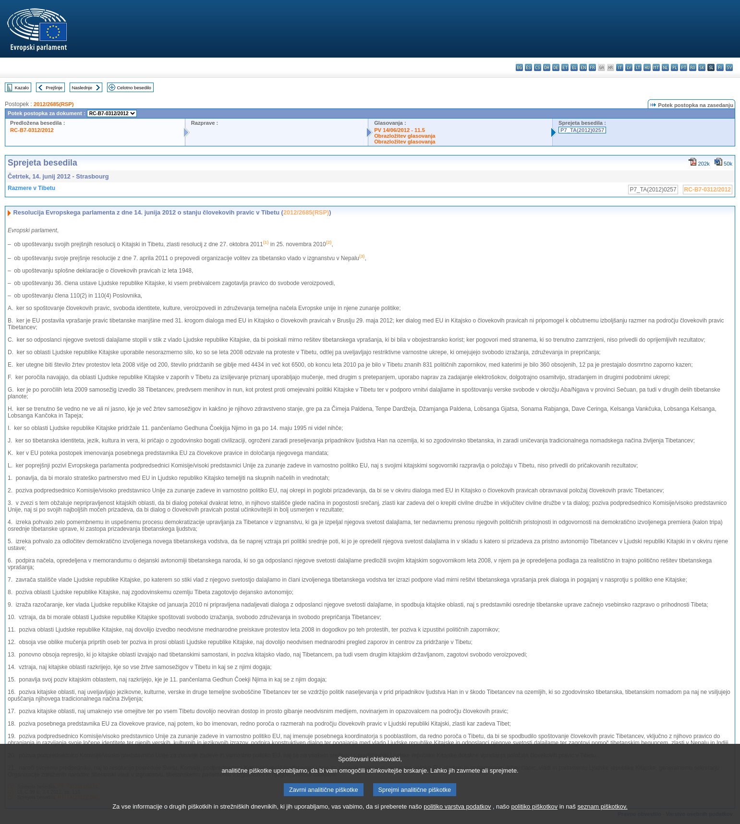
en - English (583, 67)
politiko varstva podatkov (457, 813)
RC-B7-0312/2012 (32, 130)
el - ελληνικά (574, 67)
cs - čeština (537, 67)
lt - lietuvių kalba (638, 67)
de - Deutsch (555, 67)
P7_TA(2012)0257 (582, 130)
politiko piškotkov (534, 813)
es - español (528, 67)
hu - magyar (647, 67)
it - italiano (619, 67)
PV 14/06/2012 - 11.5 (399, 130)
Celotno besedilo (134, 87)
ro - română (692, 67)
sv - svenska (729, 67)
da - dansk (546, 67)
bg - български (519, 67)
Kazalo (22, 87)
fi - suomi (720, 67)
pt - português (683, 67)
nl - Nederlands (665, 67)
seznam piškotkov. (602, 813)
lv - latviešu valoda (628, 67)
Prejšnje (54, 87)
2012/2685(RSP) (53, 104)
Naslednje (82, 87)
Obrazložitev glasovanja (404, 136)
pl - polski (674, 67)
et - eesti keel (565, 67)
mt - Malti (656, 67)
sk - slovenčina (701, 67)
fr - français (592, 67)
